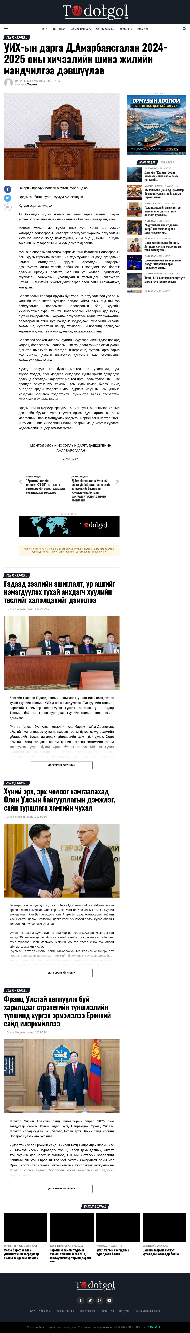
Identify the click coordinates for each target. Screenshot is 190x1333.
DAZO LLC (154, 1327)
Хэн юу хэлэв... (105, 29)
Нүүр (44, 29)
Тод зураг (143, 29)
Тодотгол (32, 84)
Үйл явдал (59, 29)
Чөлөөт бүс (125, 29)
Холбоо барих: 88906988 (147, 1311)
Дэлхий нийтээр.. (80, 29)
